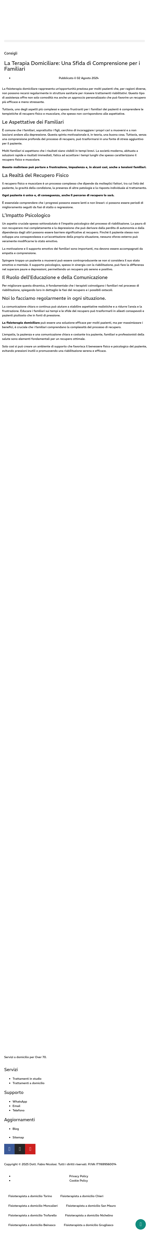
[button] (74, 41)
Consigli (10, 53)
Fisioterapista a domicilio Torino (30, 1196)
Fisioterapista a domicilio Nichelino (89, 1215)
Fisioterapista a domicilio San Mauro (91, 1206)
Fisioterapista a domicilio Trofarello (32, 1215)
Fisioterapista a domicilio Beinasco (32, 1225)
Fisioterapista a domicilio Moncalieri (33, 1206)
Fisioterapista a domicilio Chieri (81, 1196)
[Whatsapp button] (140, 1224)
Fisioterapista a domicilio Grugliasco (88, 1225)
